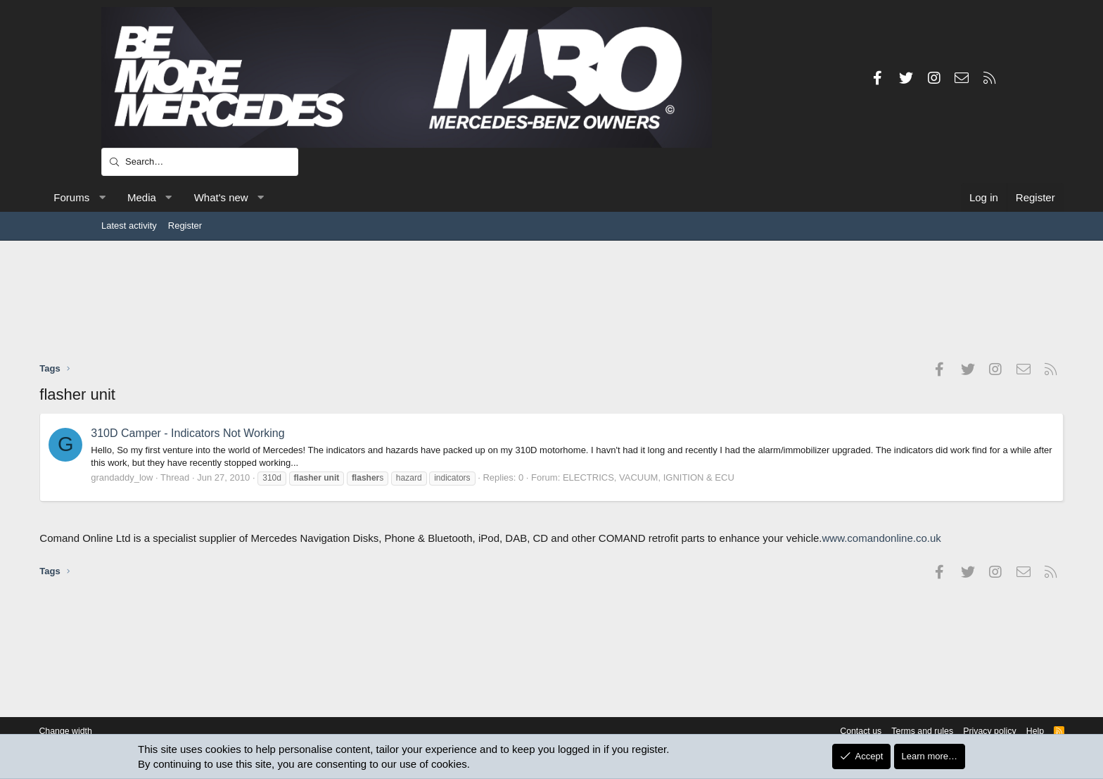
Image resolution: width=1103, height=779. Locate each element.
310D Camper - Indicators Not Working (249, 433)
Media (203, 197)
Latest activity (129, 225)
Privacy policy (917, 731)
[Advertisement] (551, 300)
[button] (163, 197)
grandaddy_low (184, 477)
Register (185, 225)
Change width (136, 731)
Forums (133, 197)
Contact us (782, 731)
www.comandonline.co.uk (196, 553)
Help (965, 731)
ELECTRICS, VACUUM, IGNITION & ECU (710, 477)
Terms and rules (847, 731)
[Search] (199, 162)
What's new (282, 197)
